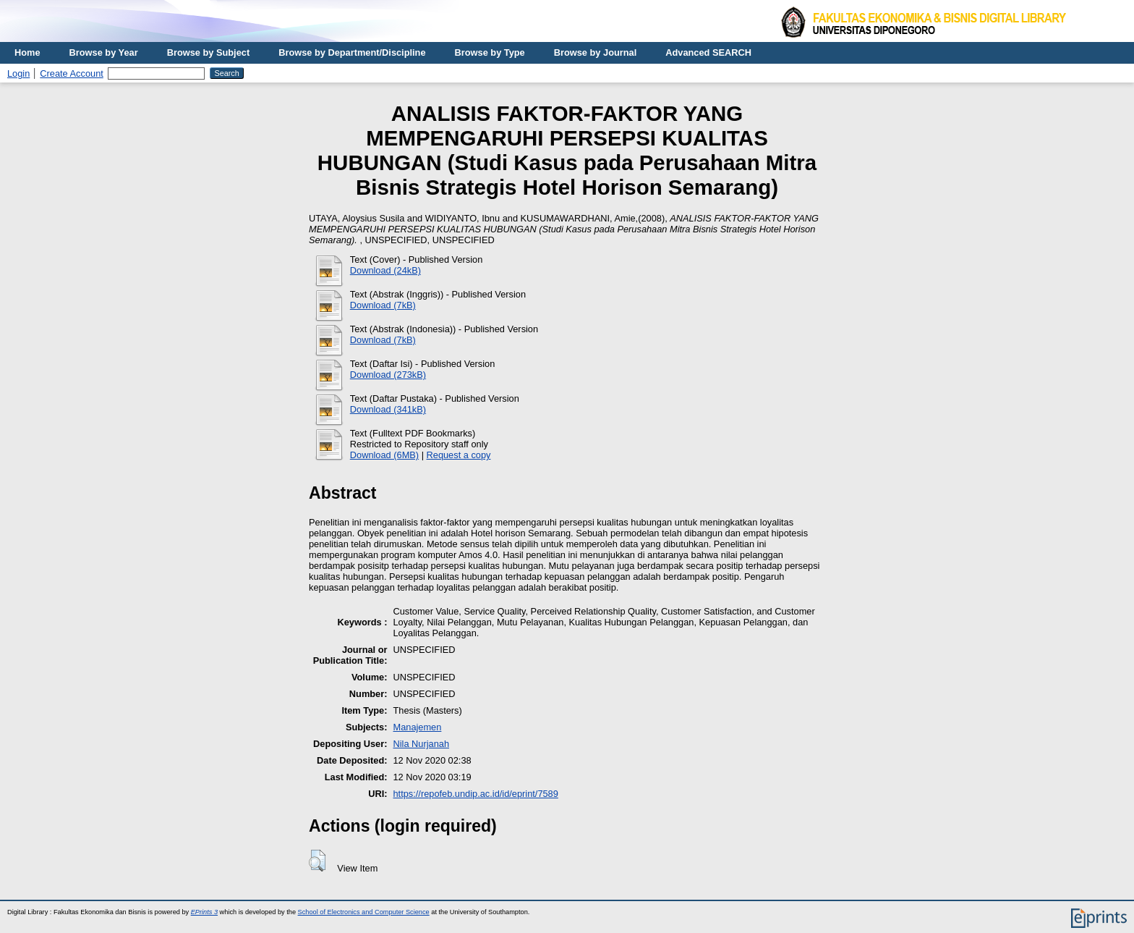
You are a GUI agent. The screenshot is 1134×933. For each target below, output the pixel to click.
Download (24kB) (385, 270)
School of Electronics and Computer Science (364, 912)
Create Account (71, 73)
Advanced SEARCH (708, 52)
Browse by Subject (208, 52)
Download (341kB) (388, 409)
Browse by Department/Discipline (351, 52)
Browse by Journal (595, 52)
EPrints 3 (204, 912)
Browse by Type (490, 52)
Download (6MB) (384, 454)
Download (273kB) (388, 374)
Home (27, 52)
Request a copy (459, 454)
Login (18, 73)
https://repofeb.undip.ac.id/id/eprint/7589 (475, 793)
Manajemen (417, 727)
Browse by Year (103, 52)
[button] (317, 860)
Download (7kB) (383, 305)
